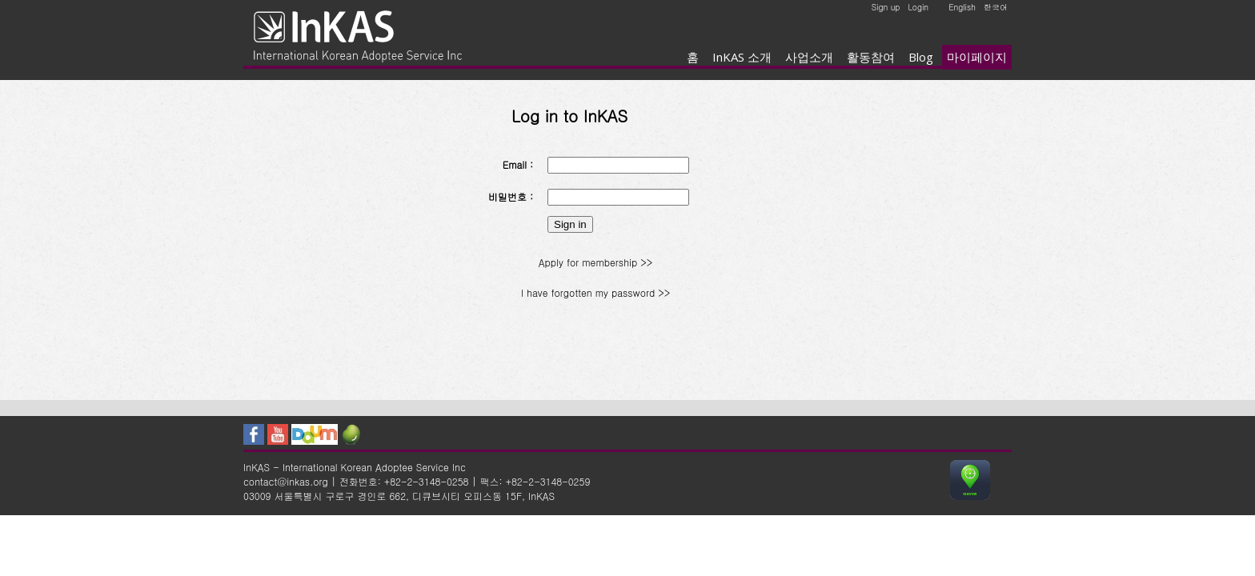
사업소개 (809, 57)
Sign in (570, 224)
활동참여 (871, 57)
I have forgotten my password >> (595, 292)
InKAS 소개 (742, 57)
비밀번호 (507, 196)
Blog (920, 57)
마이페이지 (977, 57)
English (962, 7)
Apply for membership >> (595, 262)
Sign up (886, 7)
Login (918, 7)
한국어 (996, 7)
